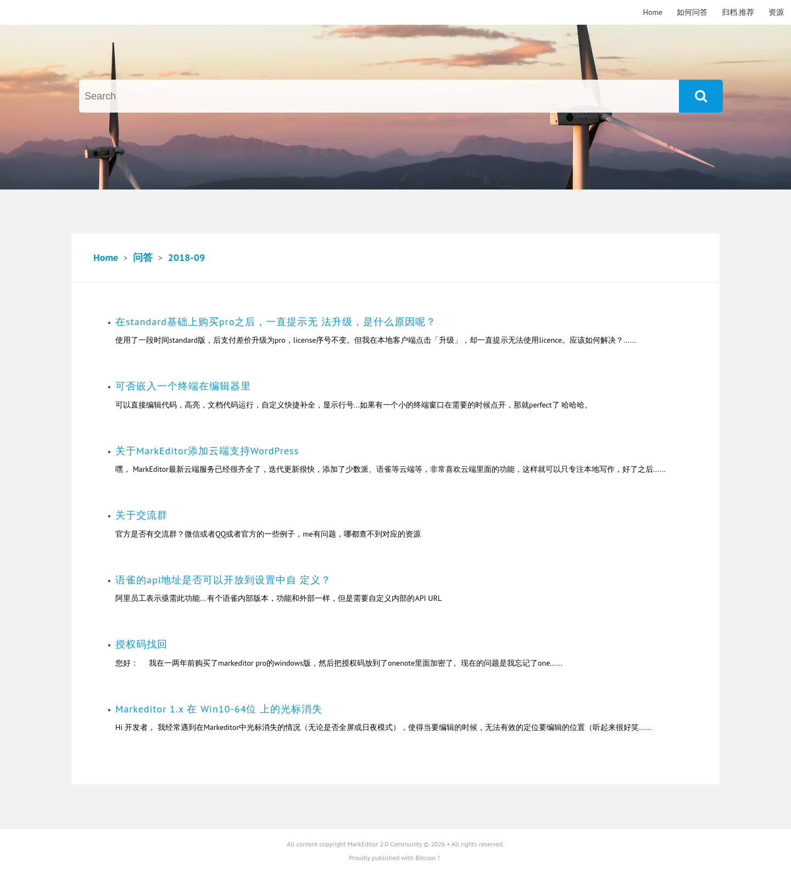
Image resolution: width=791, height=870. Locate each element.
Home (652, 12)
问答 (143, 257)
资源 (776, 12)
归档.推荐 (738, 12)
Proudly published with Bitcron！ (395, 858)
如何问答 (692, 12)
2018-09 (186, 257)
